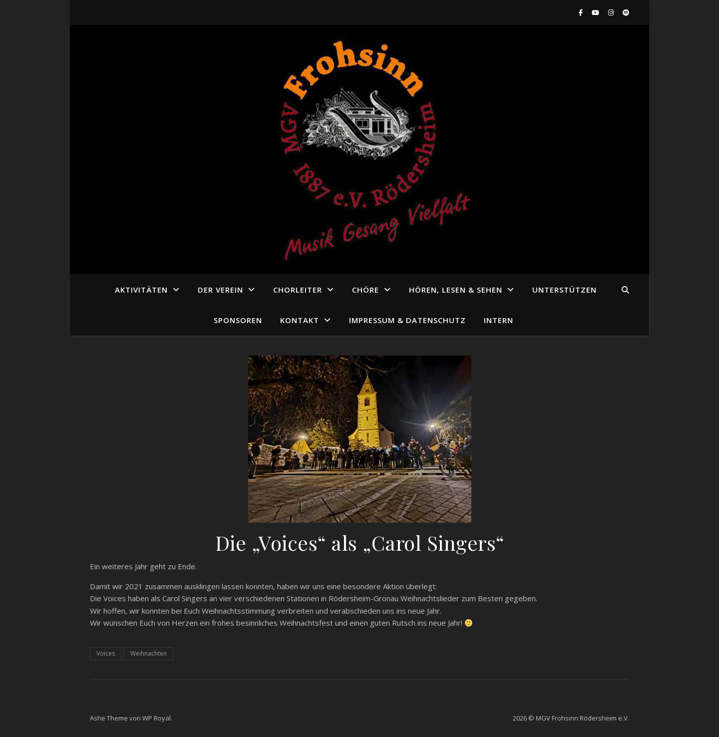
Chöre (365, 290)
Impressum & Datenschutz (407, 320)
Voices (105, 653)
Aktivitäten (141, 290)
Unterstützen (564, 290)
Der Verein (220, 290)
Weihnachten (148, 653)
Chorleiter (297, 290)
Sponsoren (238, 320)
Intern (498, 320)
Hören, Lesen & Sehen (455, 290)
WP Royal (156, 718)
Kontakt (299, 320)
